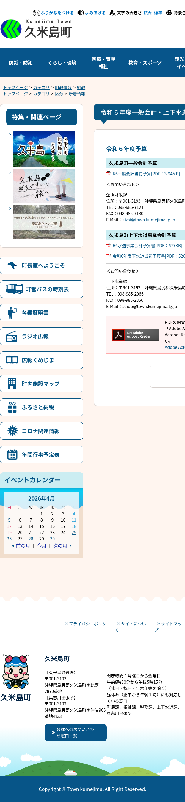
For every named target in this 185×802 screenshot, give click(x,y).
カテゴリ (41, 87)
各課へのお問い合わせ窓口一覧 (75, 732)
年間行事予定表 (40, 454)
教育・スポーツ (145, 62)
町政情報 (63, 87)
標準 (158, 12)
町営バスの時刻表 (47, 289)
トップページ (15, 87)
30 (52, 539)
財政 (81, 87)
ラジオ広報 (35, 336)
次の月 (60, 545)
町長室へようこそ (43, 265)
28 (31, 539)
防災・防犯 (20, 62)
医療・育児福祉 (103, 62)
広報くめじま (38, 360)
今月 (41, 545)
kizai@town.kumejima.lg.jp (148, 220)
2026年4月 (41, 498)
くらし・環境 (62, 62)
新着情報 (77, 94)
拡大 (147, 12)
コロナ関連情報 (40, 431)
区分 (59, 94)
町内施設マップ (40, 383)
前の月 (23, 545)
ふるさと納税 (38, 407)
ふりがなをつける (57, 12)
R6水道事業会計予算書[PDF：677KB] (147, 245)
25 (74, 532)
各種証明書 (35, 312)
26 (9, 539)
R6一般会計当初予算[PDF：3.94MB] (146, 174)
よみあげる (95, 12)
